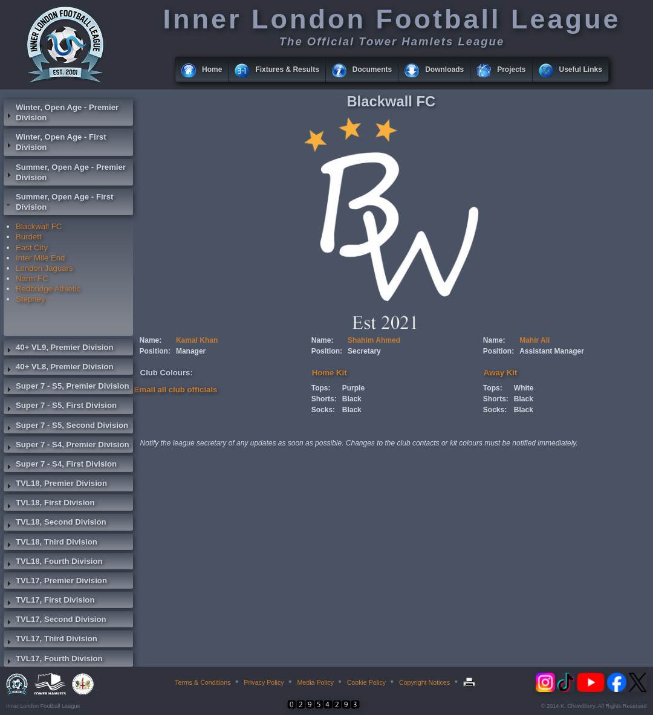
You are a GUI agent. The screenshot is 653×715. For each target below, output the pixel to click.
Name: (151, 340)
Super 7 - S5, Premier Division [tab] (66, 387)
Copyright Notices (424, 682)
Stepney (30, 298)
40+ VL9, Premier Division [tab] (59, 349)
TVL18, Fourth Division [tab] (53, 563)
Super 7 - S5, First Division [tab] (60, 407)
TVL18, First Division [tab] (49, 504)
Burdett (29, 236)
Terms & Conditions (202, 682)
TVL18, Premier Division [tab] (55, 485)
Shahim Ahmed (374, 340)
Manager (191, 351)
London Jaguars (44, 268)
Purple (353, 388)
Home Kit (329, 372)
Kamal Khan (197, 340)
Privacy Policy (264, 682)
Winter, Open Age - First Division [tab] (55, 142)
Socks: (323, 410)
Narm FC (32, 278)
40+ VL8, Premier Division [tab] (59, 368)
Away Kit (500, 372)
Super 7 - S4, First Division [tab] (60, 465)
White (524, 388)
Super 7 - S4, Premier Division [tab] (66, 446)
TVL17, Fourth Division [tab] (53, 660)
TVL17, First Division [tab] (49, 601)
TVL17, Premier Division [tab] (55, 582)
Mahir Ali (534, 340)
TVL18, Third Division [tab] (50, 543)
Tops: (321, 388)
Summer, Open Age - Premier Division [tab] (65, 172)
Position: (155, 351)
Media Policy (315, 682)
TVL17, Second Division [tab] (55, 621)
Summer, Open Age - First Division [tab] (58, 202)
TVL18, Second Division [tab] (55, 523)
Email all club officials (176, 389)
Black (352, 399)
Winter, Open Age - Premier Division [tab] (61, 112)
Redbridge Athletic (48, 288)
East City (32, 247)
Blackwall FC (39, 226)
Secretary (364, 351)
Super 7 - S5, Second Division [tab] (66, 427)
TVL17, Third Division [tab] (50, 640)
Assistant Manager (551, 351)
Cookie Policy (366, 682)
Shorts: (324, 399)
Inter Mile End (40, 257)
